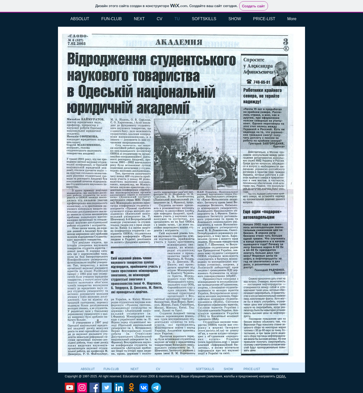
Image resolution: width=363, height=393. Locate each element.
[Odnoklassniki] (131, 387)
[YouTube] (70, 387)
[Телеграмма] (156, 387)
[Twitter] (107, 387)
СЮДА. (281, 376)
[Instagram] (82, 387)
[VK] (144, 387)
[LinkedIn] (119, 387)
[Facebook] (94, 387)
